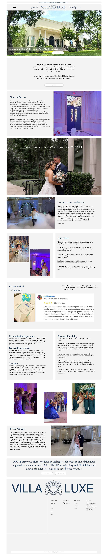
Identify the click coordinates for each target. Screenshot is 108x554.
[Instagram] (64, 503)
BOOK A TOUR (55, 2)
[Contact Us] (54, 85)
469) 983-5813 (89, 509)
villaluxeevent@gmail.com (91, 507)
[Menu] (14, 6)
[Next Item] (51, 115)
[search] (84, 7)
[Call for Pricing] (61, 473)
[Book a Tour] (58, 52)
